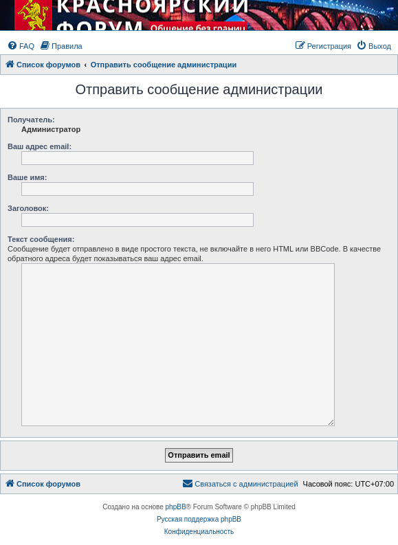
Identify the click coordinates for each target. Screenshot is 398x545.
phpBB (176, 507)
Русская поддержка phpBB (199, 519)
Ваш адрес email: (39, 146)
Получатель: (31, 119)
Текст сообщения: (41, 239)
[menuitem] (20, 46)
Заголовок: (28, 208)
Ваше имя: (27, 177)
